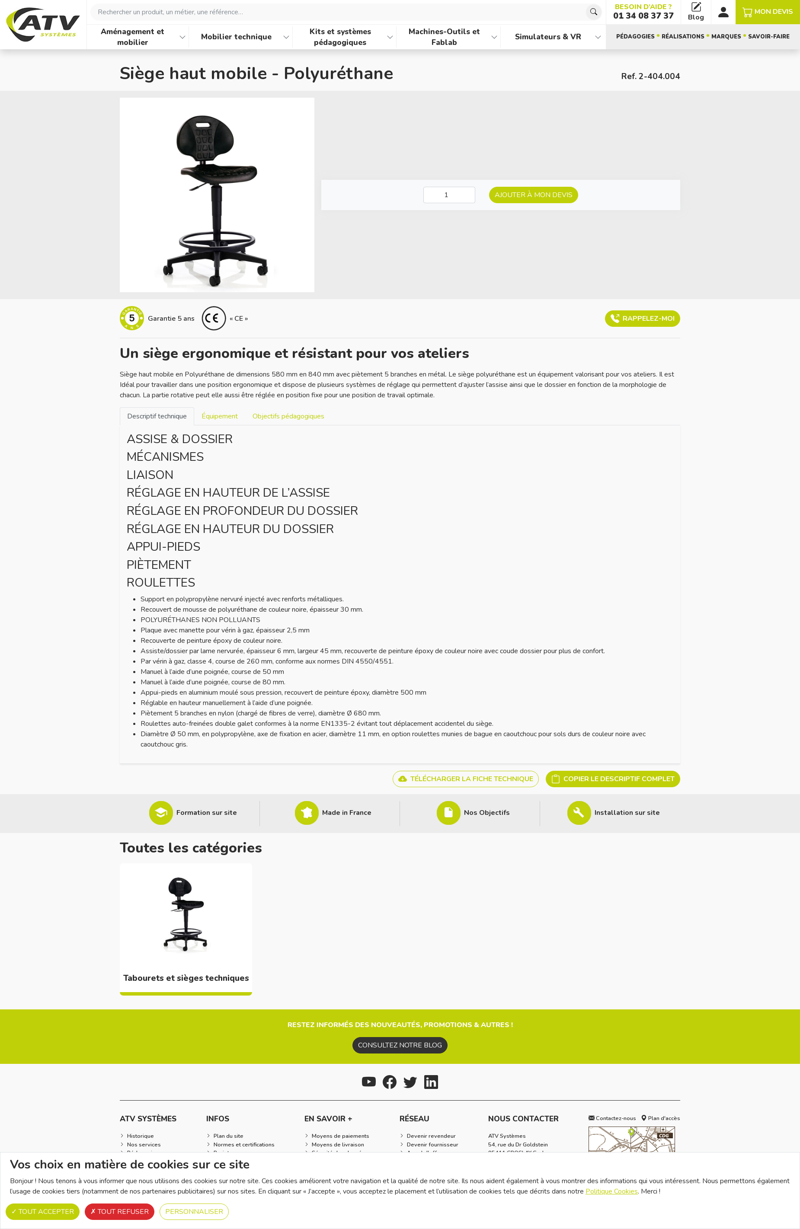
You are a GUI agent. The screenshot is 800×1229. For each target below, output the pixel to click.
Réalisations (683, 37)
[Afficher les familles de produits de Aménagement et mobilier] (182, 37)
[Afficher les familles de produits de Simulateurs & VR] (598, 37)
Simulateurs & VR (548, 37)
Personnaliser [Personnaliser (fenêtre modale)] (194, 1211)
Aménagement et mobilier (132, 37)
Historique (140, 1136)
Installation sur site (627, 812)
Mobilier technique (236, 37)
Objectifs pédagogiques (288, 416)
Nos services (144, 1145)
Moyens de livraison (338, 1145)
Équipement (220, 416)
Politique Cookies (612, 1191)
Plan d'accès (660, 1118)
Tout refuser (119, 1211)
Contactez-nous (612, 1118)
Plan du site (228, 1136)
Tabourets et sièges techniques (186, 978)
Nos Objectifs (487, 812)
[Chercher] (594, 12)
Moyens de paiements (340, 1136)
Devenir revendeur (431, 1136)
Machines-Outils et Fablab (444, 37)
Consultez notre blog (400, 1045)
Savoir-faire (769, 37)
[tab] (157, 416)
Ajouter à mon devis (534, 195)
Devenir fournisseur (432, 1145)
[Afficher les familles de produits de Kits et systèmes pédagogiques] (390, 37)
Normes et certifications (244, 1145)
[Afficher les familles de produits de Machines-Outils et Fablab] (494, 37)
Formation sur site (206, 812)
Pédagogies (635, 37)
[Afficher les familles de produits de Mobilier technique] (286, 37)
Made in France (346, 812)
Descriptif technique (157, 416)
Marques (726, 37)
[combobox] (346, 12)
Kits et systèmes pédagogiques (340, 37)
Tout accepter (42, 1211)
